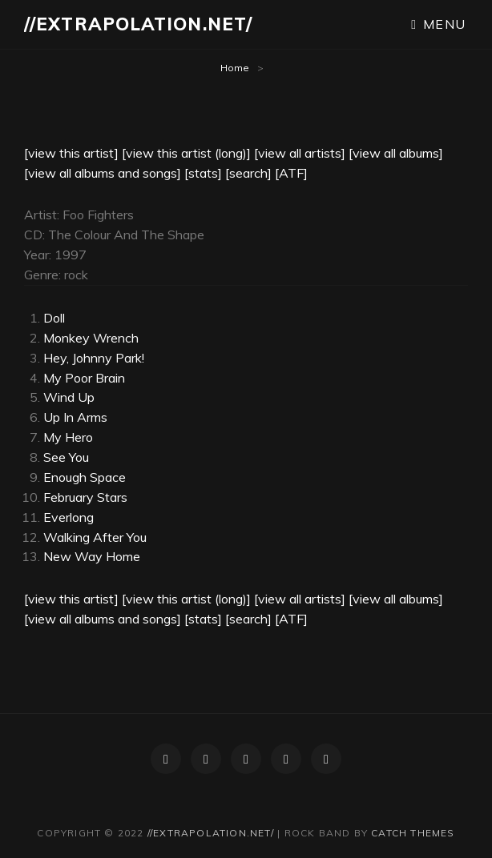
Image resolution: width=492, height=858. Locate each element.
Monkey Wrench (91, 338)
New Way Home (91, 556)
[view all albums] (396, 153)
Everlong (68, 517)
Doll (54, 318)
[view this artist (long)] (186, 153)
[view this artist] (71, 153)
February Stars (85, 497)
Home (234, 68)
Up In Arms (75, 417)
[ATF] (291, 173)
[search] (248, 173)
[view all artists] (299, 153)
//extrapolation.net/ (138, 24)
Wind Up (69, 397)
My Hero (68, 437)
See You (66, 457)
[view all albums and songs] (102, 173)
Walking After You (95, 537)
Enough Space (84, 477)
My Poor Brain (84, 378)
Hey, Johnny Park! (93, 358)
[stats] (203, 173)
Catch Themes (412, 833)
